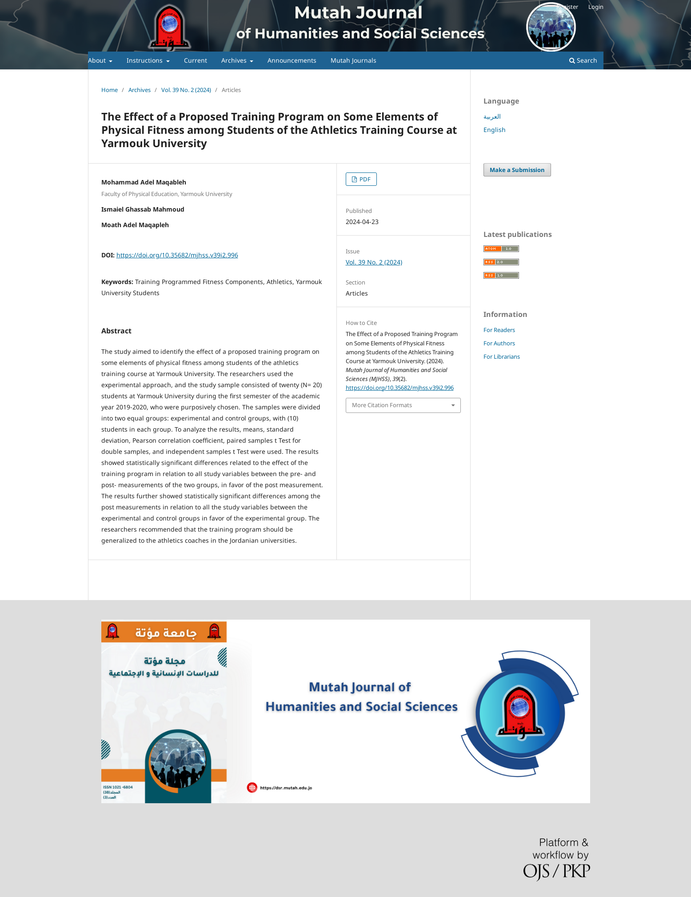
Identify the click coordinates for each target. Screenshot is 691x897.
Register (567, 7)
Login (595, 7)
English (494, 129)
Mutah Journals (353, 60)
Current (195, 60)
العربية (492, 116)
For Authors (499, 343)
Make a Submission (517, 170)
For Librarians (501, 356)
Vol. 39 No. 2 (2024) (186, 90)
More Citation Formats (382, 405)
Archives (234, 60)
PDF (364, 179)
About (98, 60)
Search (583, 60)
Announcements (292, 60)
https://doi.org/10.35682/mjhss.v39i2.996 (177, 255)
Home (109, 90)
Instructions (145, 60)
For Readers (499, 330)
